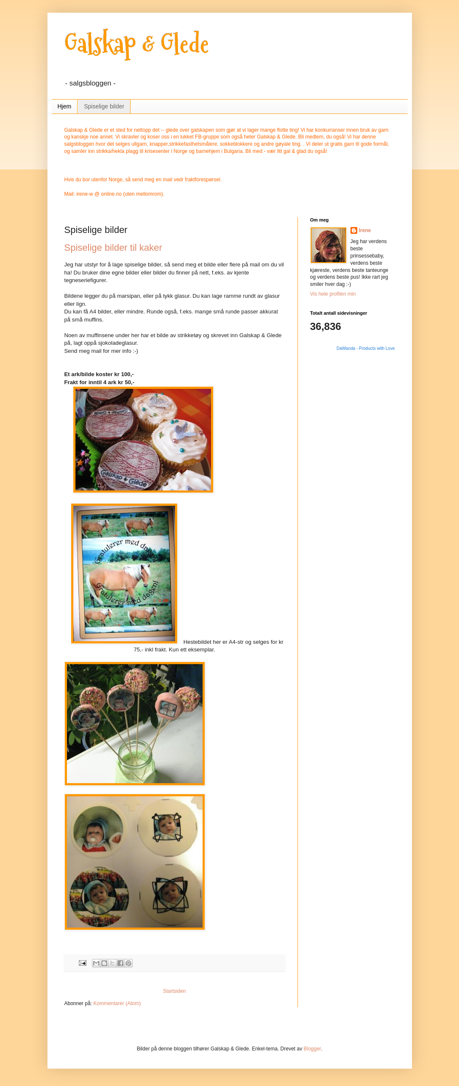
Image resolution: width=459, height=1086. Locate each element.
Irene (365, 230)
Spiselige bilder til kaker (113, 247)
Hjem (65, 106)
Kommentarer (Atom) (117, 1003)
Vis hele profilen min (333, 294)
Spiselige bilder (104, 106)
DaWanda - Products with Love (366, 348)
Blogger (312, 1049)
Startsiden (174, 991)
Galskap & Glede (136, 43)
